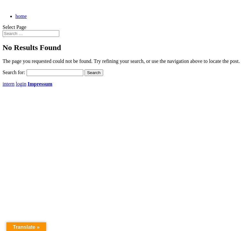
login (21, 84)
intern (8, 84)
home (21, 16)
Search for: (14, 72)
